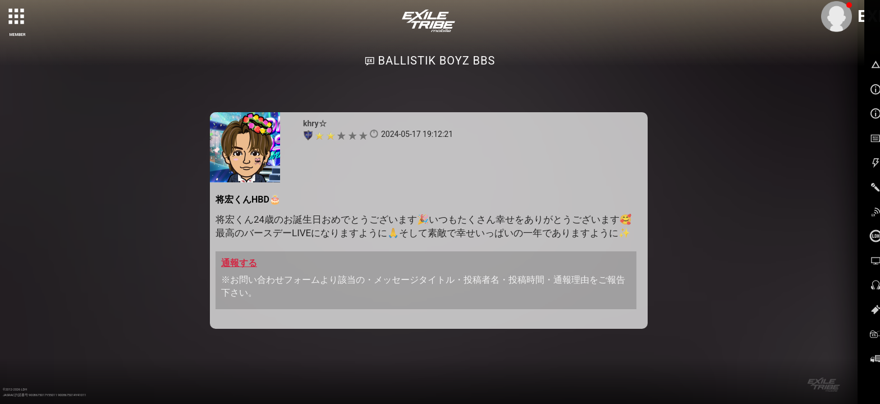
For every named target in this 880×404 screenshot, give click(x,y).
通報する (239, 263)
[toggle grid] (17, 17)
